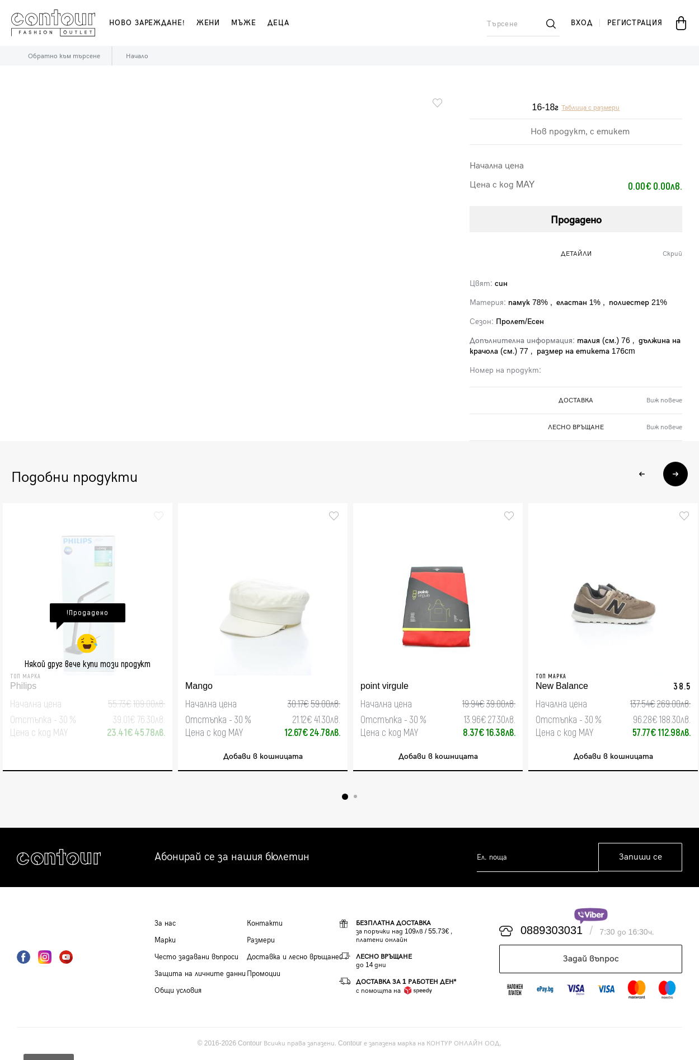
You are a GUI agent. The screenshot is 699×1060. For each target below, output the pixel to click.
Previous (642, 474)
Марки (165, 940)
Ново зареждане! (147, 22)
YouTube (66, 957)
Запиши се (640, 857)
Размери (261, 940)
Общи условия (177, 990)
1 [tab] (345, 797)
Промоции (263, 973)
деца (278, 22)
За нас (165, 923)
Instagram (44, 957)
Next (675, 474)
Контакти (265, 923)
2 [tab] (355, 797)
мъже (243, 22)
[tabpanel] (87, 637)
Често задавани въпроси (196, 957)
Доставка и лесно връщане (293, 957)
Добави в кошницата (263, 757)
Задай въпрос (591, 959)
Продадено (576, 220)
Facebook (23, 957)
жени (208, 22)
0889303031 (551, 931)
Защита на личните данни (200, 973)
